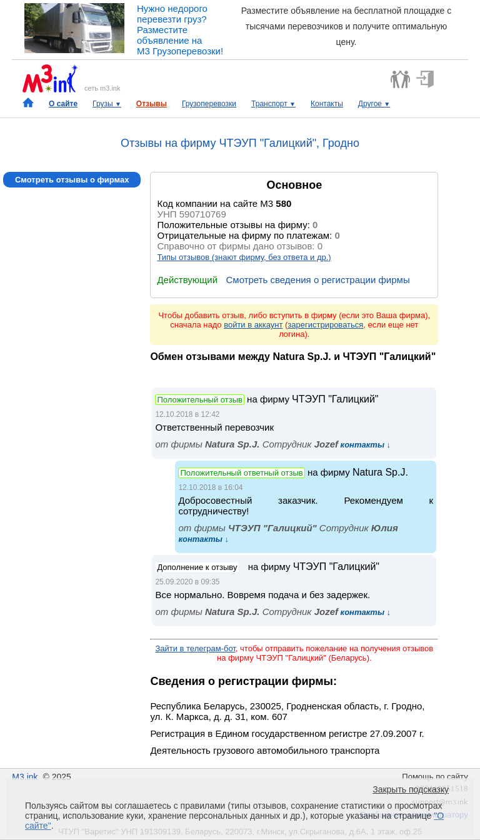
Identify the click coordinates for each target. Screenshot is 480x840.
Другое (374, 103)
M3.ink (25, 777)
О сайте (63, 103)
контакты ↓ (364, 444)
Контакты (327, 103)
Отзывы (151, 103)
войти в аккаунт (253, 324)
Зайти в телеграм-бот (195, 648)
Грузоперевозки (209, 103)
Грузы (106, 103)
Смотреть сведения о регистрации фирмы (317, 279)
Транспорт (273, 103)
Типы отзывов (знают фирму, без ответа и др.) (244, 257)
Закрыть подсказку (410, 789)
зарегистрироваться (325, 324)
